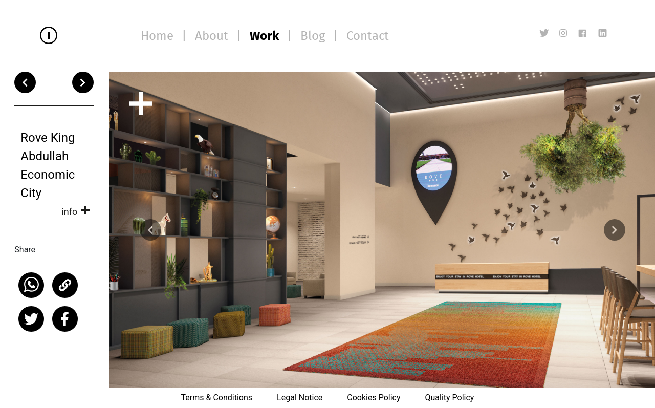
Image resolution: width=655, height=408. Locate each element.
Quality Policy (449, 397)
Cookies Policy (373, 397)
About (211, 36)
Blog (312, 36)
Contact (367, 36)
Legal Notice (299, 397)
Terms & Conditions (217, 397)
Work (264, 36)
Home (157, 36)
